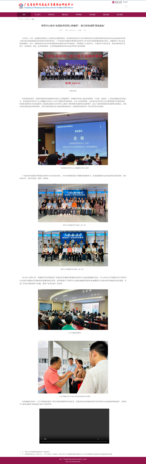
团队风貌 (106, 14)
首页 (24, 14)
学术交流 (27, 19)
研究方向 (51, 14)
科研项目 (79, 14)
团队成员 (65, 14)
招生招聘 (120, 14)
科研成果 (92, 14)
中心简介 (38, 14)
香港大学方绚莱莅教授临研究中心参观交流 (37, 452)
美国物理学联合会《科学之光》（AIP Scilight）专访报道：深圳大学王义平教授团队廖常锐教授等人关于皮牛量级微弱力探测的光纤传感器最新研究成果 (68, 454)
